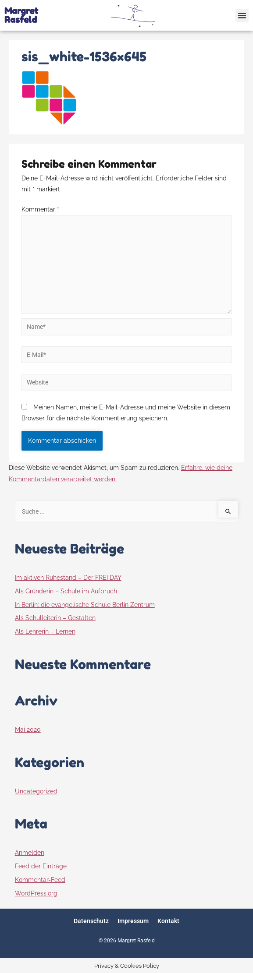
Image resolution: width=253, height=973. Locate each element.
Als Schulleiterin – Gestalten (55, 617)
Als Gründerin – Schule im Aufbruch (66, 591)
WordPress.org (36, 893)
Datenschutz (91, 920)
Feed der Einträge (41, 866)
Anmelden (29, 852)
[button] (242, 15)
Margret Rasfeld (21, 15)
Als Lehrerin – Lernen (45, 631)
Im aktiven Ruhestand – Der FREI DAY (68, 577)
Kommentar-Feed (40, 879)
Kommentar (40, 209)
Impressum (133, 920)
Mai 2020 (28, 729)
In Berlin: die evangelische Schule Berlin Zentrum (85, 604)
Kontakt (168, 920)
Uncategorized (36, 791)
